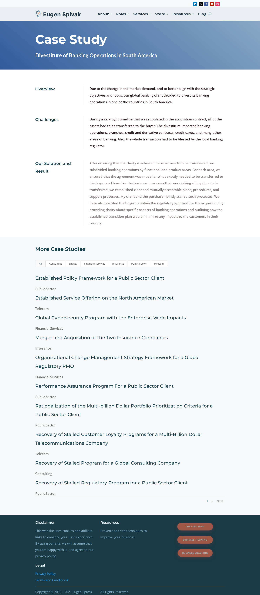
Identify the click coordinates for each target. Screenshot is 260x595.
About (103, 14)
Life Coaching (195, 526)
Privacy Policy (45, 573)
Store (160, 14)
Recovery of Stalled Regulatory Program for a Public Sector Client (110, 483)
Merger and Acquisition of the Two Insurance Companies (100, 337)
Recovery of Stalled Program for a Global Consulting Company (106, 463)
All (40, 263)
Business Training (195, 540)
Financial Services (94, 263)
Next (220, 501)
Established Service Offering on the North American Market (103, 298)
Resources (181, 14)
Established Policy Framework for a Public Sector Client (98, 278)
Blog (202, 14)
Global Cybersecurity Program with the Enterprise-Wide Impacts (109, 318)
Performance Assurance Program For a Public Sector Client (103, 386)
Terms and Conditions (51, 580)
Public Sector (139, 263)
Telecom (159, 263)
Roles (121, 14)
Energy (73, 263)
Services (140, 14)
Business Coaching (195, 553)
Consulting (55, 263)
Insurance (118, 263)
